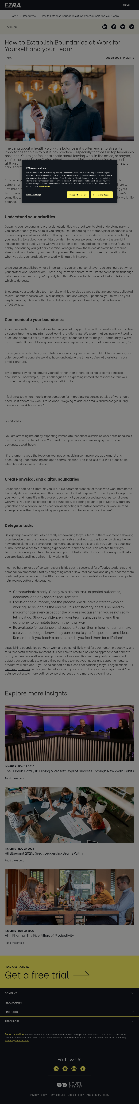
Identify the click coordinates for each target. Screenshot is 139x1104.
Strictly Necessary (78, 194)
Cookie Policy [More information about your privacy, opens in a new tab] (44, 186)
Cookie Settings (33, 194)
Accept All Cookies (101, 194)
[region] (69, 181)
